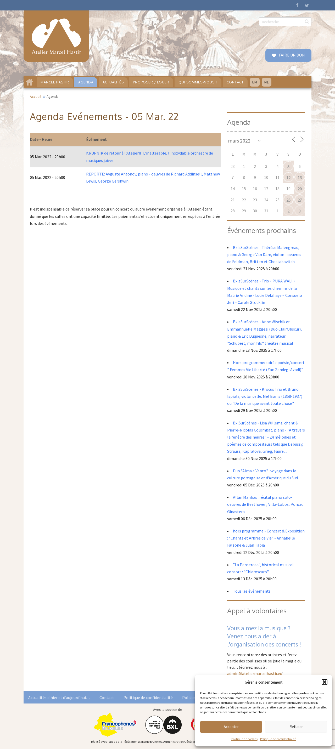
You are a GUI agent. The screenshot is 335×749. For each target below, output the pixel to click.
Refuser (296, 726)
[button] (324, 682)
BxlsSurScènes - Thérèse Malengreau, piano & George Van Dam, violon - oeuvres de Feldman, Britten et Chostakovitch (264, 254)
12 (288, 177)
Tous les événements (252, 591)
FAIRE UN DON (291, 55)
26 (288, 200)
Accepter (231, 726)
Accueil (35, 96)
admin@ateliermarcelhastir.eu (254, 673)
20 (300, 188)
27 (300, 200)
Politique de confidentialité (278, 739)
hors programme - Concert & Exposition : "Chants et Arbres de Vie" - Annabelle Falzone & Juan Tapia (266, 538)
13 (300, 177)
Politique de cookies (244, 739)
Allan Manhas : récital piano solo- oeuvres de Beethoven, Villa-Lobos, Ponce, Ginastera (265, 504)
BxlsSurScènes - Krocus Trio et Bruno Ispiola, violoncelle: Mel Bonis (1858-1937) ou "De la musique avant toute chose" (264, 396)
